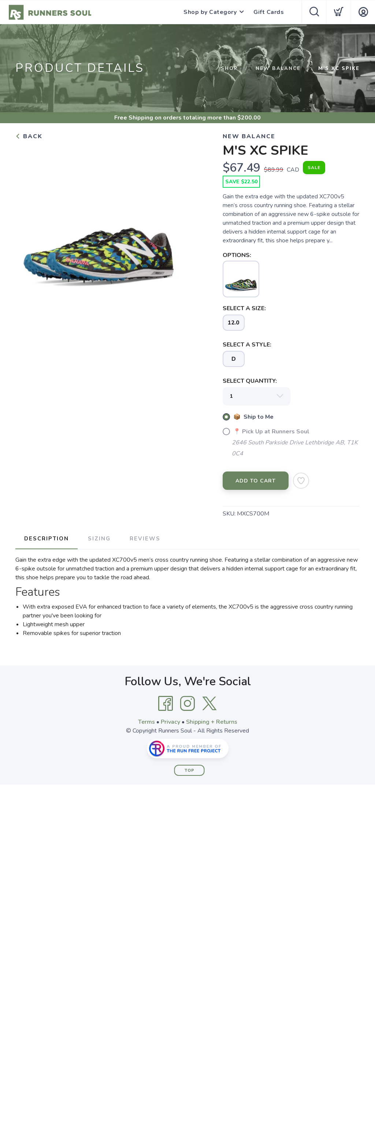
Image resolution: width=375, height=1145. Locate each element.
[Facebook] (166, 704)
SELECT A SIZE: (244, 308)
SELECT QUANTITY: (250, 381)
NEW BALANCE (278, 68)
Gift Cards (268, 12)
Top (189, 770)
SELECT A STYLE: (247, 345)
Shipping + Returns (211, 722)
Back (28, 136)
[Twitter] (209, 704)
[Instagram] (187, 704)
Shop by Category (210, 12)
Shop (229, 68)
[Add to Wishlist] (301, 481)
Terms (146, 722)
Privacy (170, 722)
